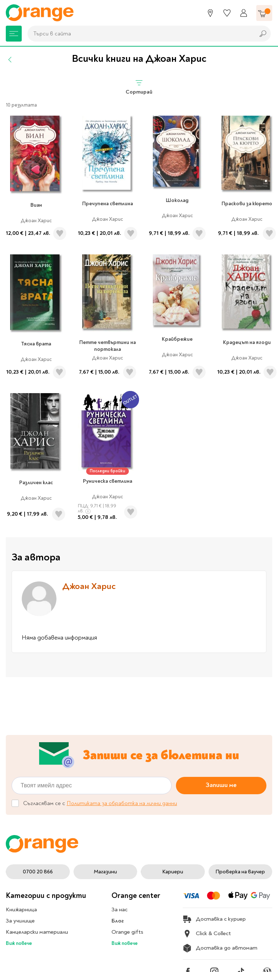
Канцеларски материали (37, 932)
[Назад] (10, 59)
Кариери (172, 871)
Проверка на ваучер (240, 871)
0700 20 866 (38, 871)
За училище (20, 920)
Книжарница (21, 909)
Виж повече (19, 943)
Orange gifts (127, 932)
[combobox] (139, 34)
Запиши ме (221, 785)
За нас (119, 909)
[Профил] (244, 13)
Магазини (105, 871)
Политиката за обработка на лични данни (122, 803)
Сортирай (139, 86)
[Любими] (227, 13)
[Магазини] (210, 13)
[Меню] (14, 34)
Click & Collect (207, 933)
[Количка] (264, 13)
